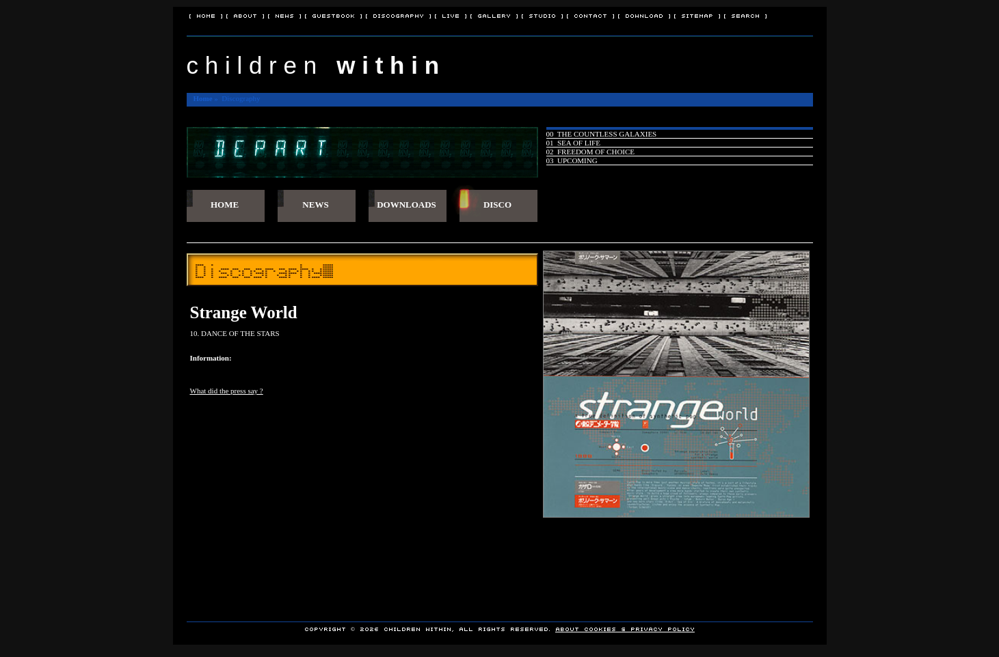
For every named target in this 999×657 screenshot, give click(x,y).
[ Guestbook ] (333, 15)
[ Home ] (206, 15)
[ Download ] (644, 15)
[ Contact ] (590, 15)
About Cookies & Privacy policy (625, 629)
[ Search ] (745, 15)
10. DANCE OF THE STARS (235, 333)
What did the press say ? (226, 391)
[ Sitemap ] (697, 15)
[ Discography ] (398, 15)
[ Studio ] (542, 15)
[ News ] (284, 15)
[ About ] (245, 15)
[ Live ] (450, 15)
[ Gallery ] (494, 15)
